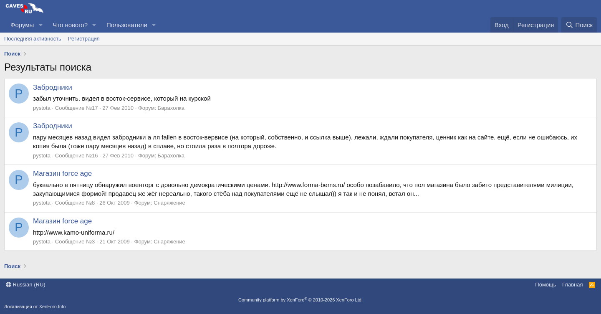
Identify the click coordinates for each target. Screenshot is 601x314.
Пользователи (126, 24)
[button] (40, 25)
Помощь (545, 284)
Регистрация (84, 38)
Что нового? (70, 24)
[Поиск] (579, 25)
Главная (572, 284)
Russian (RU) (25, 284)
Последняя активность (32, 38)
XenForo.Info (52, 306)
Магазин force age (62, 173)
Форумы (22, 24)
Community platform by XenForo (300, 299)
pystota (42, 108)
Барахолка (171, 108)
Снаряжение (169, 203)
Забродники (52, 87)
